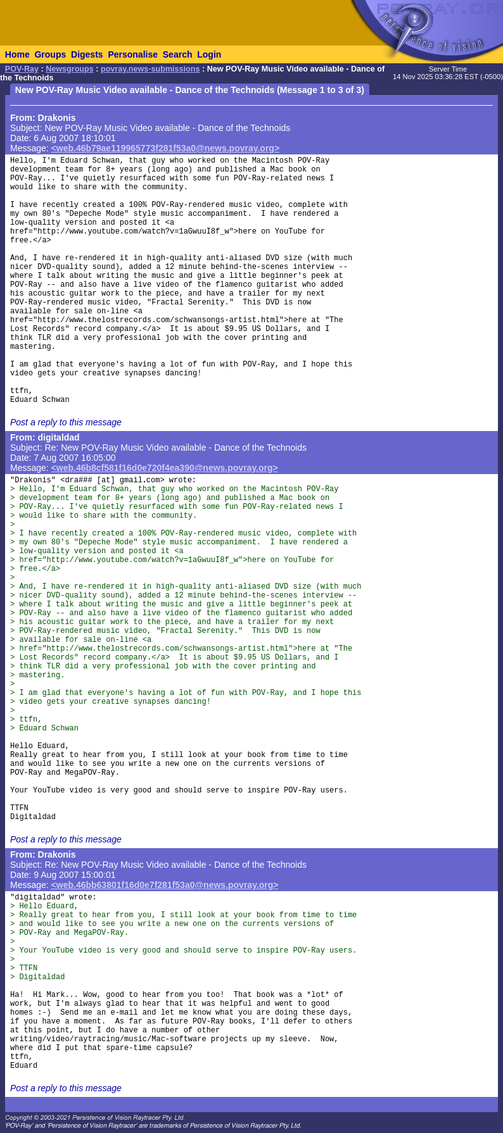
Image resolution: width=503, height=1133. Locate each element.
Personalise (133, 54)
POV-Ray (22, 69)
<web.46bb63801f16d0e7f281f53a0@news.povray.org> (165, 885)
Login (209, 54)
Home (17, 54)
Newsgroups (70, 69)
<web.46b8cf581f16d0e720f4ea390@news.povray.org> (164, 468)
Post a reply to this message (66, 422)
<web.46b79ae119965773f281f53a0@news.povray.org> (165, 148)
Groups (50, 54)
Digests (87, 54)
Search (178, 54)
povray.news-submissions (150, 69)
